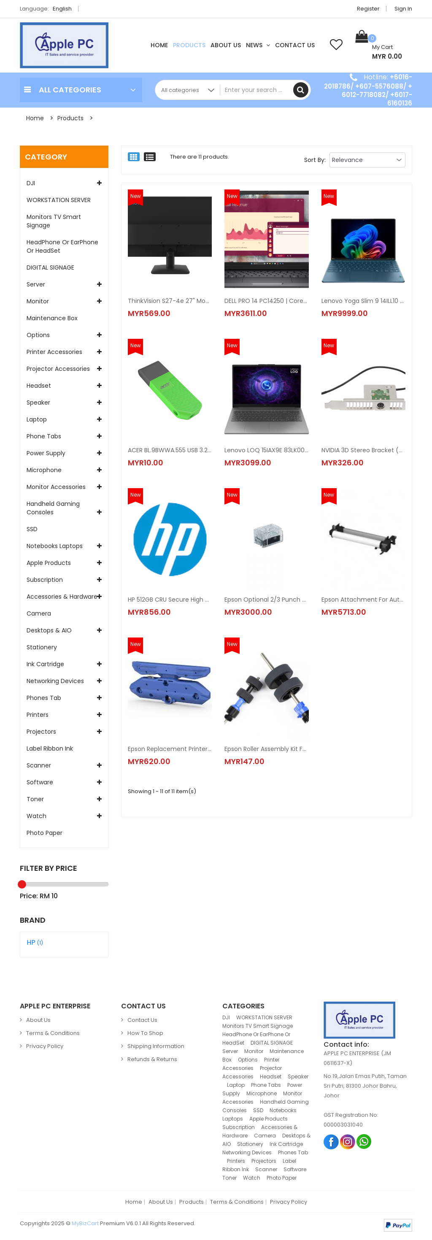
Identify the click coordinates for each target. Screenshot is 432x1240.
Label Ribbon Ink (50, 748)
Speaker (38, 402)
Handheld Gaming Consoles (53, 508)
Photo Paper (44, 833)
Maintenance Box (52, 318)
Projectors (41, 731)
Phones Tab (44, 698)
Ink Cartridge (45, 664)
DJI (31, 183)
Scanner (39, 765)
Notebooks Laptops (55, 546)
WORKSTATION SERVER (59, 200)
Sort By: (315, 160)
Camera (39, 613)
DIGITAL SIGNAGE (50, 267)
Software (40, 782)
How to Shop (145, 1033)
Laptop (37, 419)
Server (36, 284)
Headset (39, 385)
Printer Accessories (54, 352)
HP (35, 942)
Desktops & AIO (49, 630)
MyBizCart (85, 1223)
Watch (36, 816)
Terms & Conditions (53, 1033)
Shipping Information (155, 1046)
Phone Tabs (44, 436)
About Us (226, 45)
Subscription (45, 579)
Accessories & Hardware (62, 596)
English (64, 9)
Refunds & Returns (152, 1059)
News (258, 45)
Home (159, 45)
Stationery (42, 647)
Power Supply (46, 453)
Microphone (44, 470)
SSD (32, 529)
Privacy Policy (44, 1046)
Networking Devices (55, 681)
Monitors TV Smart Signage (54, 221)
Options (38, 335)
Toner (35, 799)
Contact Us (295, 45)
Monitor (38, 301)
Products (189, 45)
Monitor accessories (56, 487)
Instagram (348, 1141)
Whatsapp (364, 1141)
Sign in (403, 8)
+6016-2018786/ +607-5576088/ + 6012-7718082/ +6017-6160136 (368, 90)
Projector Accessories (58, 369)
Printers (38, 715)
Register (368, 8)
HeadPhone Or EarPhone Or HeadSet (62, 246)
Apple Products (49, 563)
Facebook (331, 1141)
